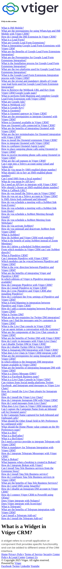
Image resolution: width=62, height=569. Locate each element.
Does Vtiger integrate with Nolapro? (20, 500)
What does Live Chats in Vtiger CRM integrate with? (29, 352)
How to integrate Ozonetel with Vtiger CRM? (25, 143)
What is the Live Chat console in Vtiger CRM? (26, 326)
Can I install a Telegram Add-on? (18, 515)
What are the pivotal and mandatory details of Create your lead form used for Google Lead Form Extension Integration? (29, 84)
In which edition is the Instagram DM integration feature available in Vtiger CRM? (27, 363)
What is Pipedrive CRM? (14, 255)
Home (4, 554)
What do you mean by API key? (18, 181)
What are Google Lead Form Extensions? (23, 42)
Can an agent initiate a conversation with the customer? (30, 329)
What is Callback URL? (14, 190)
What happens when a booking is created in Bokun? (28, 462)
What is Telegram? (11, 506)
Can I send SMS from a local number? (21, 178)
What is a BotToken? (12, 438)
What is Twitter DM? (12, 314)
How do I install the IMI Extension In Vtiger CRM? (28, 36)
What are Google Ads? (13, 101)
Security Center (51, 554)
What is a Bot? (9, 432)
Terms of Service (34, 554)
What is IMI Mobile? (12, 27)
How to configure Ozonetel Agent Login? (23, 146)
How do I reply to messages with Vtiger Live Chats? (29, 341)
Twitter (16, 566)
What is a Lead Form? (13, 39)
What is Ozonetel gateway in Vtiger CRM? (24, 113)
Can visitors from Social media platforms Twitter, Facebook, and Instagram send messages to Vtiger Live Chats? (30, 385)
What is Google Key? (12, 107)
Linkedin (25, 566)
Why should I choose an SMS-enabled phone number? (30, 187)
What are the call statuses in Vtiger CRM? (23, 160)
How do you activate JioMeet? (17, 225)
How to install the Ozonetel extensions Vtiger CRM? (29, 140)
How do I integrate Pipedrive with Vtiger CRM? (26, 285)
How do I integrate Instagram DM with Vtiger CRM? (29, 400)
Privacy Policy (16, 554)
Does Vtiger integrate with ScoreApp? (21, 503)
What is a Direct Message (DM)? (18, 373)
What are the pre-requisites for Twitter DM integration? (30, 317)
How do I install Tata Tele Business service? (24, 474)
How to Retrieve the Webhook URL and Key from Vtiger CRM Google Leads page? (28, 91)
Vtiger (18, 563)
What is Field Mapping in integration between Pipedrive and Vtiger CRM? (25, 304)
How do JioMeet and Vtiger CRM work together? (27, 237)
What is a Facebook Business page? (20, 376)
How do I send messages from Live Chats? (24, 403)
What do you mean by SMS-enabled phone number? (29, 169)
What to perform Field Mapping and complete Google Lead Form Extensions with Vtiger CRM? (30, 97)
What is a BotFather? (12, 435)
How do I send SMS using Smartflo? (20, 485)
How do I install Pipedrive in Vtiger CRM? (24, 287)
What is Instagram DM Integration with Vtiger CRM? (29, 350)
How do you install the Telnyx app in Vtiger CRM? (28, 193)
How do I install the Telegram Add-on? (22, 518)
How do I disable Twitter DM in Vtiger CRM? (25, 347)
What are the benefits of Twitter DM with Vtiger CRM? (30, 338)
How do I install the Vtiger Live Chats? (22, 397)
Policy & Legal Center (13, 557)
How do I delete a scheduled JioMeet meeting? (26, 246)
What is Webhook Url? (13, 104)
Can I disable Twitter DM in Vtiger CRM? (23, 344)
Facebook (6, 566)
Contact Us (32, 557)
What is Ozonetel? (11, 110)
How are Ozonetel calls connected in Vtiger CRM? (28, 125)
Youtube (35, 566)
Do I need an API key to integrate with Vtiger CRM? (29, 184)
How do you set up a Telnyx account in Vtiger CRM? (29, 196)
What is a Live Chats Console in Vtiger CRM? (26, 379)
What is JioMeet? (10, 234)
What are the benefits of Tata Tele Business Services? (29, 482)
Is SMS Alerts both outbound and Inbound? (24, 199)
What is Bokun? (9, 459)
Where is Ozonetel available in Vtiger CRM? (25, 122)
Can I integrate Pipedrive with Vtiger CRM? (24, 258)
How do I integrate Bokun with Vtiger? (22, 465)
